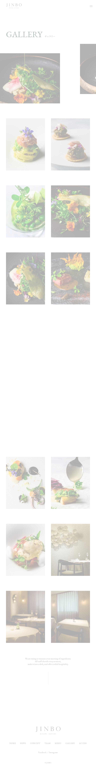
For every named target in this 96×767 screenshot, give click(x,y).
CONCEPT (35, 743)
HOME (13, 743)
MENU (58, 743)
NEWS (23, 743)
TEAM (47, 743)
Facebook (42, 752)
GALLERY (70, 743)
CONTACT (48, 709)
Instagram (53, 752)
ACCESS (83, 743)
